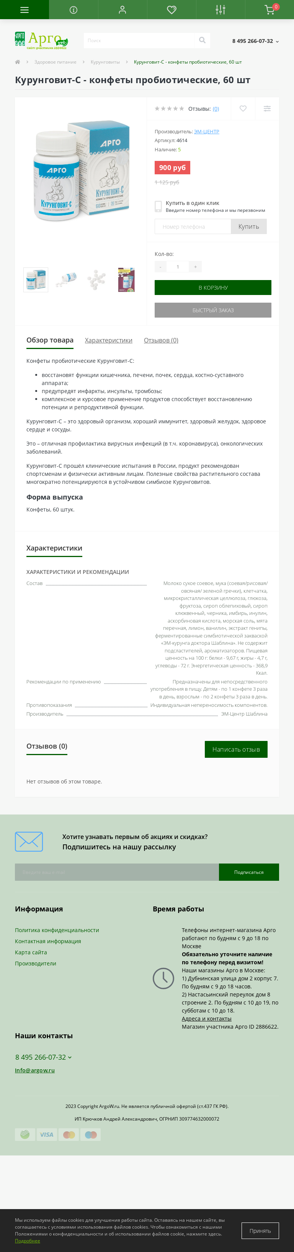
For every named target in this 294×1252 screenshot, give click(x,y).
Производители (35, 963)
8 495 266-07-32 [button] (43, 1057)
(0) (216, 108)
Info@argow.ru (35, 1070)
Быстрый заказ (213, 310)
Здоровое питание (55, 62)
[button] (122, 9)
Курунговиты (105, 62)
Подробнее (27, 1240)
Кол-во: (164, 253)
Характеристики (108, 340)
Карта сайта (31, 952)
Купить (248, 226)
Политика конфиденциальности (57, 930)
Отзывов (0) (161, 340)
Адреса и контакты (207, 1018)
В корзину (213, 287)
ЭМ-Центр (206, 131)
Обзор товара (50, 339)
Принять (260, 1230)
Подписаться (249, 872)
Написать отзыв (236, 749)
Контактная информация (48, 941)
